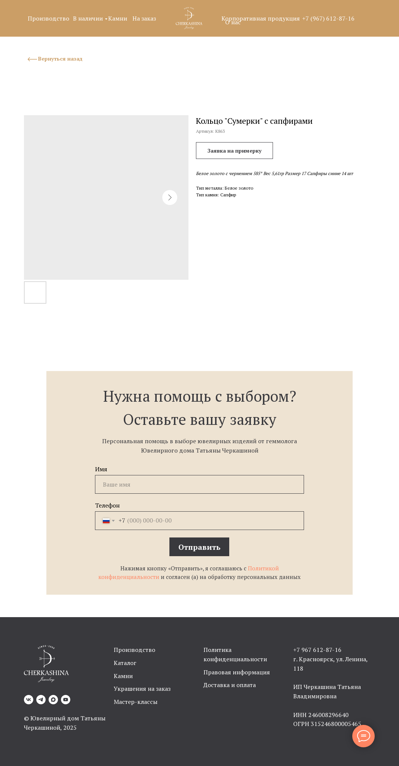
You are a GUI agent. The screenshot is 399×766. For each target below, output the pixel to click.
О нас (233, 22)
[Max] (53, 699)
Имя (101, 469)
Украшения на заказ (142, 688)
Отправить (199, 547)
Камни (117, 18)
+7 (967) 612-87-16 (328, 18)
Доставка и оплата (229, 685)
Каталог (125, 663)
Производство (48, 18)
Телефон (107, 505)
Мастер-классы (135, 702)
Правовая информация (236, 672)
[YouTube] (65, 699)
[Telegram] (41, 699)
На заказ (144, 18)
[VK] (28, 699)
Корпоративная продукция (260, 18)
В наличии (88, 18)
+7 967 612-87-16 (317, 650)
